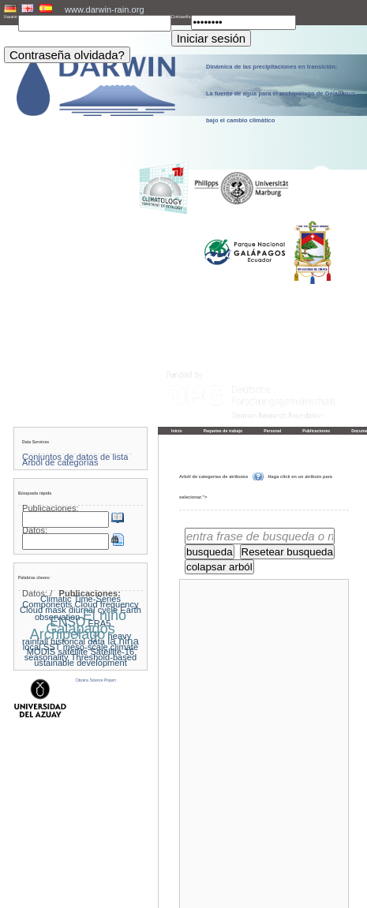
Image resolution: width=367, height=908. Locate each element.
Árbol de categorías (60, 462)
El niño (104, 615)
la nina (123, 641)
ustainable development (80, 662)
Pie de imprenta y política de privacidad (184, 889)
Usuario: (11, 17)
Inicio (176, 430)
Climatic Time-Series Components (71, 601)
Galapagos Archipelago (72, 631)
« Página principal (203, 874)
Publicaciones (316, 430)
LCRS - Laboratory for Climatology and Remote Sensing (201, 895)
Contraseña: (181, 17)
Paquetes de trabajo (223, 430)
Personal (272, 430)
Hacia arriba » (332, 874)
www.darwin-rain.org (104, 9)
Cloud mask (43, 610)
